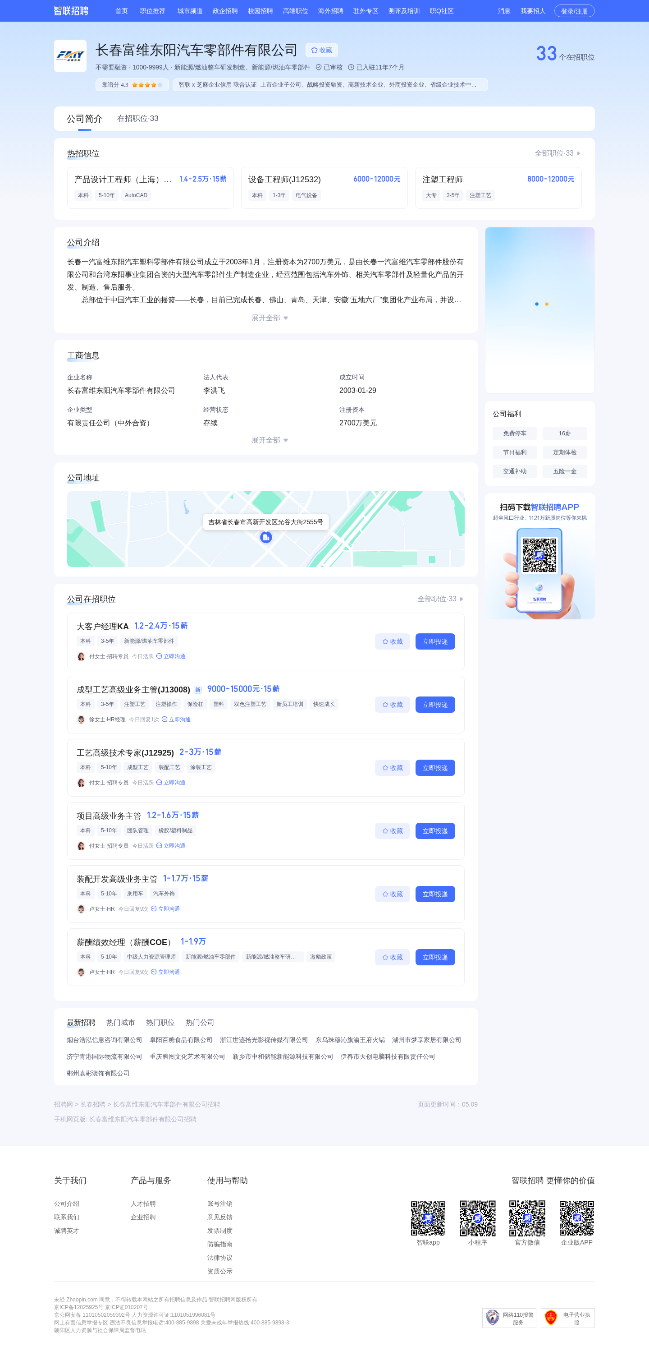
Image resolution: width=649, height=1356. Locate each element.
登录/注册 (574, 11)
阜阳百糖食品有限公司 (181, 1039)
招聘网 (63, 1104)
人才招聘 (143, 1203)
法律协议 (220, 1257)
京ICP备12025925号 (78, 1307)
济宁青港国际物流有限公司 (104, 1056)
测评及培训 (404, 10)
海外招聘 (330, 10)
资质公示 (220, 1271)
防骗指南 (220, 1244)
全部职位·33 (554, 153)
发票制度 (220, 1230)
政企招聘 (225, 10)
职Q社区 (442, 10)
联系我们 (66, 1217)
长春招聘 (92, 1104)
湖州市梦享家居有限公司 (427, 1039)
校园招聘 (260, 10)
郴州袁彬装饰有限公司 (98, 1073)
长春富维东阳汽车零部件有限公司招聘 (143, 1119)
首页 (121, 10)
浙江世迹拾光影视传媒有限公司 (264, 1039)
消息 (504, 10)
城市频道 (190, 10)
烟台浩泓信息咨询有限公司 (104, 1039)
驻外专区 (366, 10)
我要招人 (533, 10)
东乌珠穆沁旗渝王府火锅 (350, 1039)
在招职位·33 (138, 118)
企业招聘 (143, 1217)
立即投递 (435, 641)
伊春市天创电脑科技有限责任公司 (388, 1056)
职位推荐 (152, 10)
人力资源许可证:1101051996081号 (173, 1315)
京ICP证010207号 (126, 1307)
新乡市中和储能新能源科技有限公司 (283, 1056)
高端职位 (295, 10)
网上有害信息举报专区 (81, 1322)
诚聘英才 (66, 1230)
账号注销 (220, 1203)
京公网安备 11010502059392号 (92, 1315)
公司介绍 (66, 1203)
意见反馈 (220, 1217)
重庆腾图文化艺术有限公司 (187, 1056)
